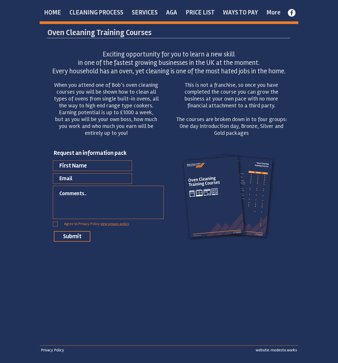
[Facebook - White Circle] (291, 13)
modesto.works (284, 350)
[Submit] (72, 236)
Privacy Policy (52, 350)
